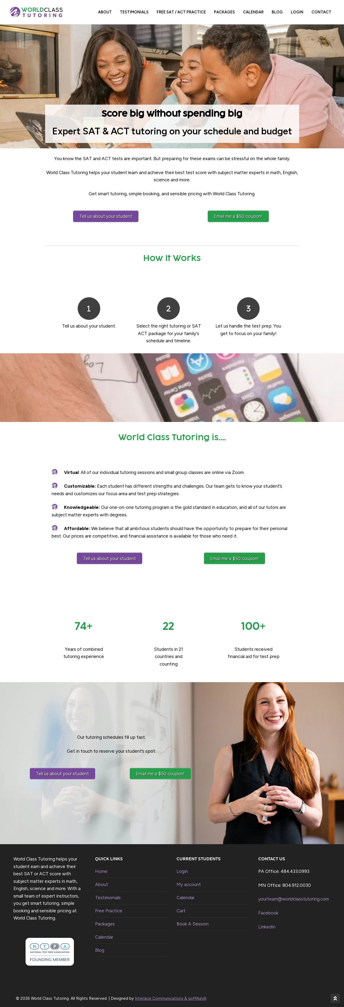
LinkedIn (266, 922)
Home (101, 867)
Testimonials (108, 893)
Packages (105, 920)
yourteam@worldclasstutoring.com (293, 895)
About (101, 880)
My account (189, 880)
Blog (99, 946)
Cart (181, 906)
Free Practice (108, 906)
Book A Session (193, 920)
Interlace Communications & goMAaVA (170, 994)
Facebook (268, 909)
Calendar (104, 933)
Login (182, 867)
